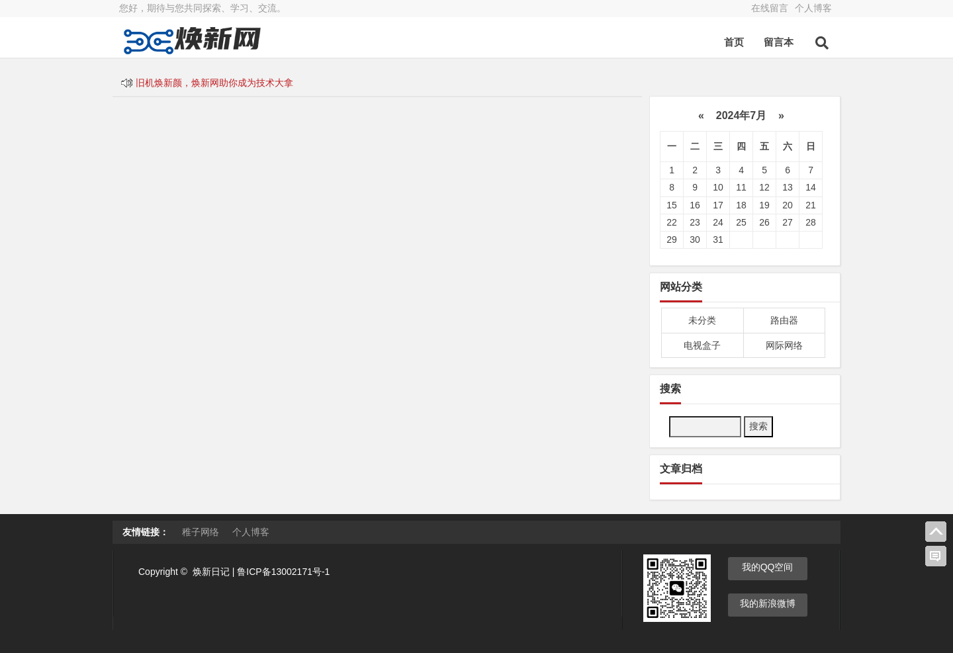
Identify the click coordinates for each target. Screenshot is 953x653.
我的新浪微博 (767, 603)
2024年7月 (741, 115)
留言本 (779, 42)
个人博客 (813, 8)
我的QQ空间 (768, 567)
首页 (734, 42)
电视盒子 (702, 345)
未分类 (702, 320)
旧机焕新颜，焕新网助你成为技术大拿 (214, 82)
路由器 (784, 320)
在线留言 (769, 8)
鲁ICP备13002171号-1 (283, 571)
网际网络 (784, 345)
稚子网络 (200, 532)
